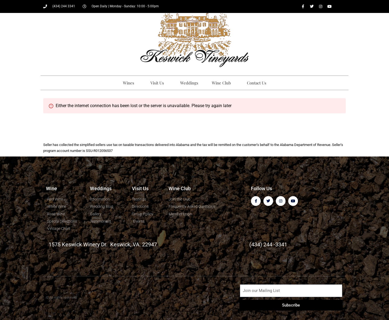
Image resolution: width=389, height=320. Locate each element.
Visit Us (158, 83)
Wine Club (222, 83)
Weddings (189, 83)
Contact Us (256, 83)
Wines (130, 83)
